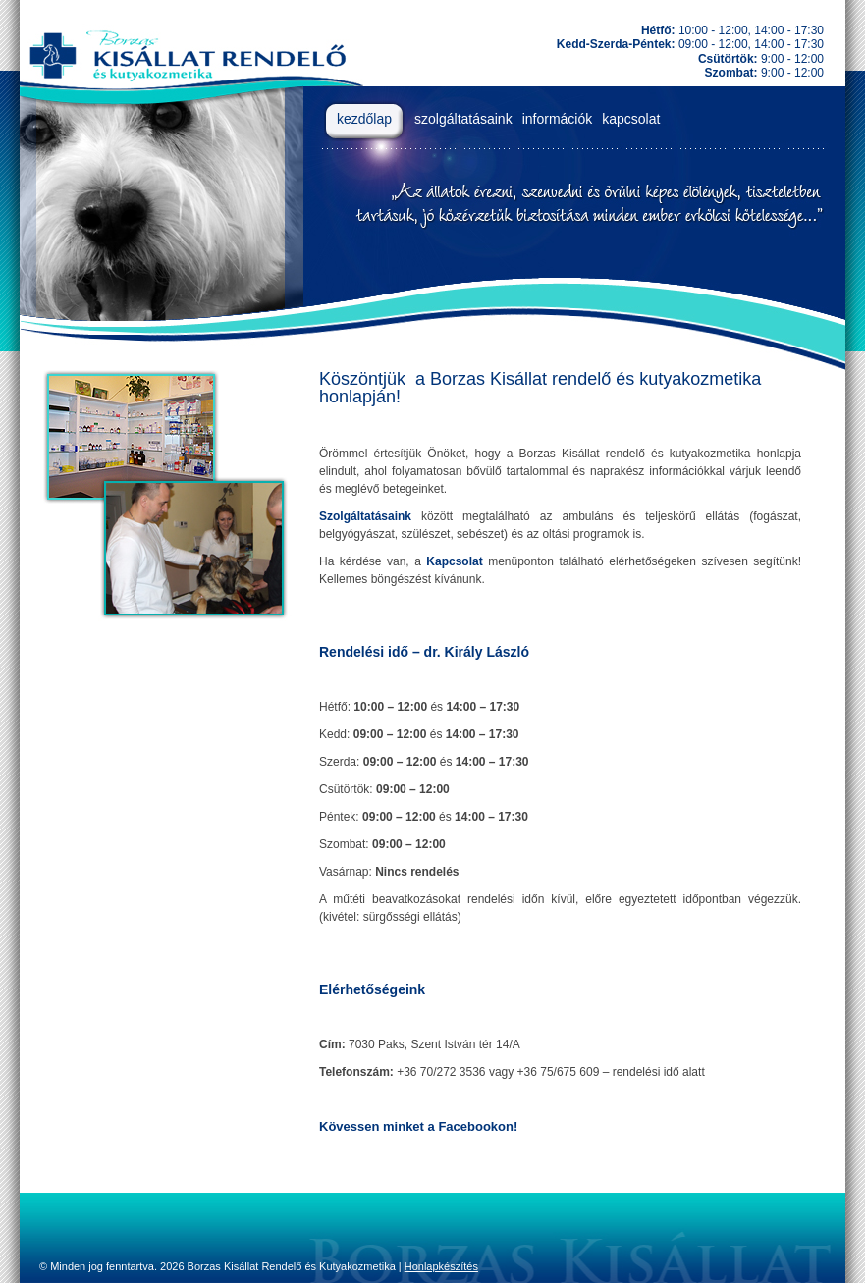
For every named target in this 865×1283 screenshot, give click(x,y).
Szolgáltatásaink (365, 516)
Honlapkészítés (441, 1266)
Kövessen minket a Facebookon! (418, 1126)
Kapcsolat (454, 561)
